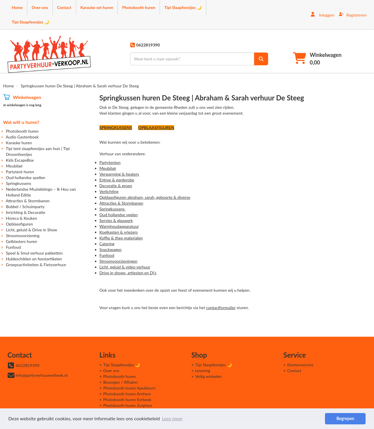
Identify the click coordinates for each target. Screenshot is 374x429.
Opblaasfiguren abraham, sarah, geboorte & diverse (145, 197)
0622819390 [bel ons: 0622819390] (27, 365)
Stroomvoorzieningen (119, 261)
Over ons (40, 7)
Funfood (13, 247)
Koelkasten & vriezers (119, 232)
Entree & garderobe (117, 179)
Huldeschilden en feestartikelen (34, 258)
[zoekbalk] (192, 59)
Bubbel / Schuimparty (25, 206)
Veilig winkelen (208, 376)
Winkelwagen (27, 97)
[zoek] (261, 59)
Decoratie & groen (116, 185)
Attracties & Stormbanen (28, 200)
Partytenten (110, 162)
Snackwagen (111, 249)
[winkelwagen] (317, 58)
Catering (107, 243)
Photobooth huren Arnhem (127, 393)
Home (17, 7)
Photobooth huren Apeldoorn (129, 387)
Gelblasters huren (21, 241)
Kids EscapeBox (20, 160)
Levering (202, 370)
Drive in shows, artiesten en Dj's (128, 272)
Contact (64, 7)
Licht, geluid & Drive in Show (31, 229)
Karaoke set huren (96, 7)
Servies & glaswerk (116, 220)
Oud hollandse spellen (25, 177)
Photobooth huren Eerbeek (127, 399)
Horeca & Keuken (21, 218)
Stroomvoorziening (22, 235)
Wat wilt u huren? (21, 122)
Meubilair (14, 165)
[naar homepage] (49, 54)
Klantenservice (300, 364)
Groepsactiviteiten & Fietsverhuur (36, 264)
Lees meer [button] (172, 418)
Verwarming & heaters (119, 174)
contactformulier (220, 307)
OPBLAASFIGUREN (156, 127)
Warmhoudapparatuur (119, 226)
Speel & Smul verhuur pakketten (34, 252)
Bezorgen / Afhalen (120, 382)
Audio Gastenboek (22, 136)
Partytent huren (20, 171)
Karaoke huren (19, 142)
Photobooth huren (138, 7)
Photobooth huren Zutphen (127, 405)
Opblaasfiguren (19, 223)
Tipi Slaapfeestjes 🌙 (183, 7)
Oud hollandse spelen (119, 214)
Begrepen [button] (345, 418)
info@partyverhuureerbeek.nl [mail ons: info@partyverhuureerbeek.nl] (42, 375)
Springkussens (18, 183)
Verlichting (109, 191)
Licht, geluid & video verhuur (125, 266)
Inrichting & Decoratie (25, 212)
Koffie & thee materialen (121, 237)
